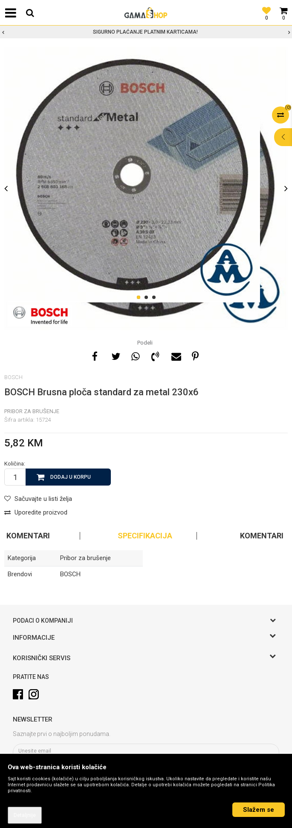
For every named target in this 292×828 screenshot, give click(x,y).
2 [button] (148, 298)
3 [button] (155, 298)
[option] (146, 32)
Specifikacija (145, 536)
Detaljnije (25, 815)
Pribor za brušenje (31, 411)
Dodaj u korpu (70, 477)
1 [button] (140, 298)
